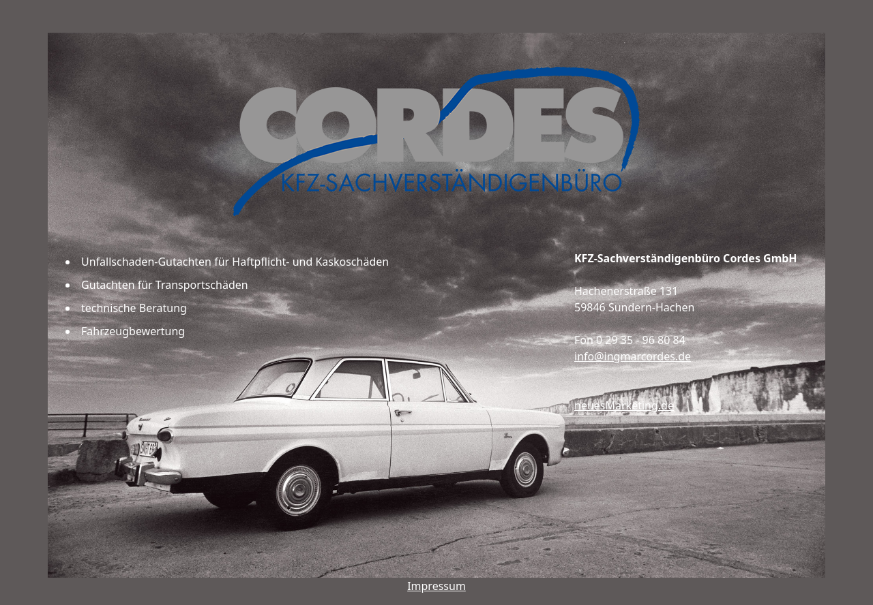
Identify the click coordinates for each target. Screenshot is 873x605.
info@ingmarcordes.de (632, 356)
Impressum (436, 585)
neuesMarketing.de (624, 405)
